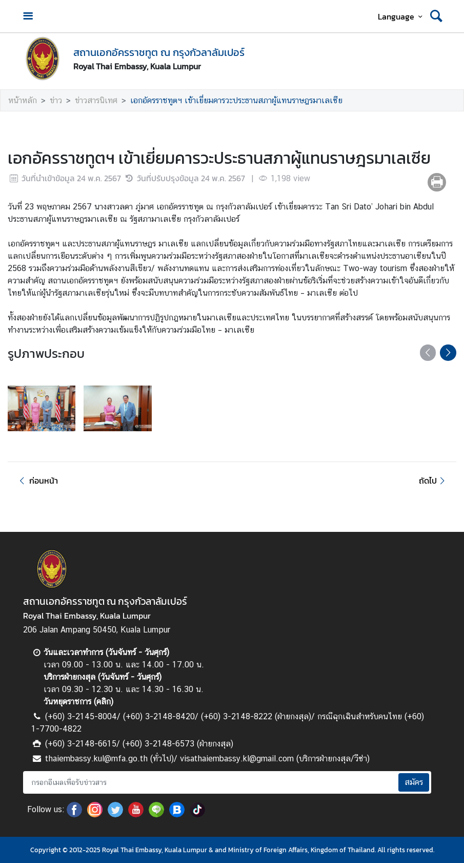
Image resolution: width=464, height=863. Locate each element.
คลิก (103, 701)
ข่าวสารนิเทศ (96, 100)
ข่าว (56, 100)
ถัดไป (433, 480)
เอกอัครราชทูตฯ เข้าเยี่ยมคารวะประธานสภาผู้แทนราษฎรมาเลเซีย (236, 100)
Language (402, 16)
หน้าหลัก (22, 100)
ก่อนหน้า (37, 480)
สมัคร (414, 782)
